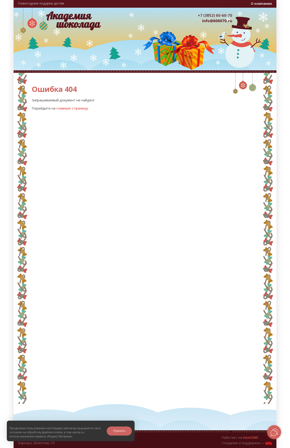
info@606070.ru (217, 20)
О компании (261, 3)
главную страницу (72, 108)
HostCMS (250, 437)
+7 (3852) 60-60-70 (215, 15)
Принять (119, 431)
